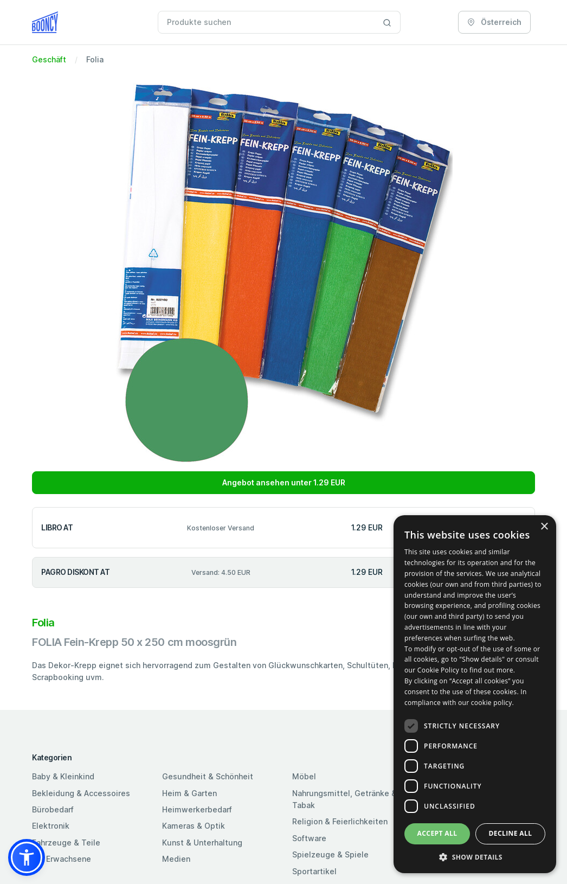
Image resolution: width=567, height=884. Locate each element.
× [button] (544, 527)
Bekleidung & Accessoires (81, 793)
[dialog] (475, 694)
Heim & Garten (189, 793)
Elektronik (50, 825)
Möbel (304, 776)
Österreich (494, 22)
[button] (26, 857)
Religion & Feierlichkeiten (340, 821)
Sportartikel (314, 871)
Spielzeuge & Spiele (330, 854)
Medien (176, 858)
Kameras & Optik (193, 825)
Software (309, 838)
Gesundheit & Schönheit (207, 776)
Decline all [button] (510, 833)
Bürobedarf (53, 809)
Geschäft (49, 59)
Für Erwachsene (61, 858)
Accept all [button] (437, 833)
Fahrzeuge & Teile (66, 842)
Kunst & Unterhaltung (202, 842)
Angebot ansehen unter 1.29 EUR (283, 482)
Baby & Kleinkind (63, 776)
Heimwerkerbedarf (197, 809)
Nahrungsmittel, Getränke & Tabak (344, 799)
